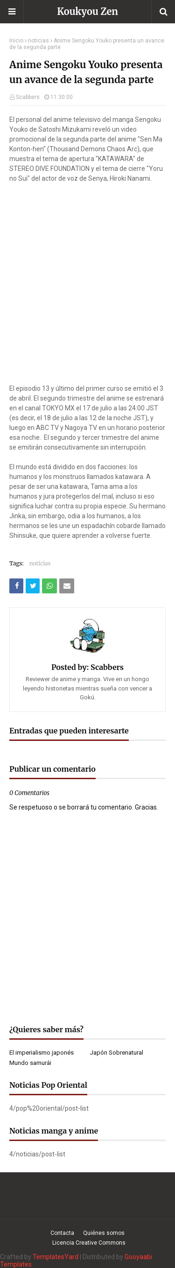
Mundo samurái (30, 1062)
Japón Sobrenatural (116, 1052)
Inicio (16, 40)
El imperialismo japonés (41, 1052)
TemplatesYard (55, 1257)
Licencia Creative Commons (89, 1243)
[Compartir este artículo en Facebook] (16, 585)
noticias (38, 40)
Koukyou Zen (87, 11)
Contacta (62, 1233)
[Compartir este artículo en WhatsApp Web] (49, 585)
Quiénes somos (104, 1233)
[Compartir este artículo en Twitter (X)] (33, 585)
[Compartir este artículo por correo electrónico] (66, 585)
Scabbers (28, 97)
